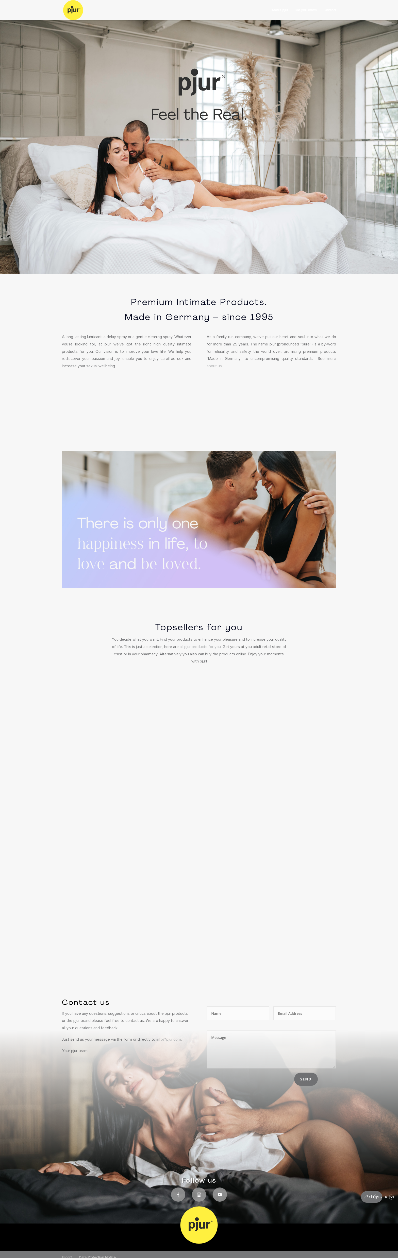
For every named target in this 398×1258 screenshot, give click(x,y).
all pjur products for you (200, 647)
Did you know (306, 10)
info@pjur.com (168, 1040)
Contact (329, 10)
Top (374, 1196)
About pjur (280, 10)
